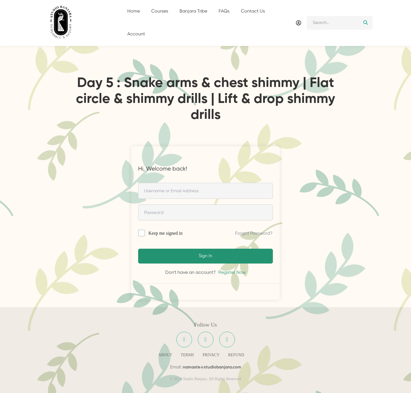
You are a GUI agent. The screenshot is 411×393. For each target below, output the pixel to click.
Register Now (232, 272)
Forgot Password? (254, 233)
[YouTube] (227, 339)
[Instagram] (205, 339)
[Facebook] (184, 339)
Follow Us (205, 325)
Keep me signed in (165, 233)
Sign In (205, 256)
